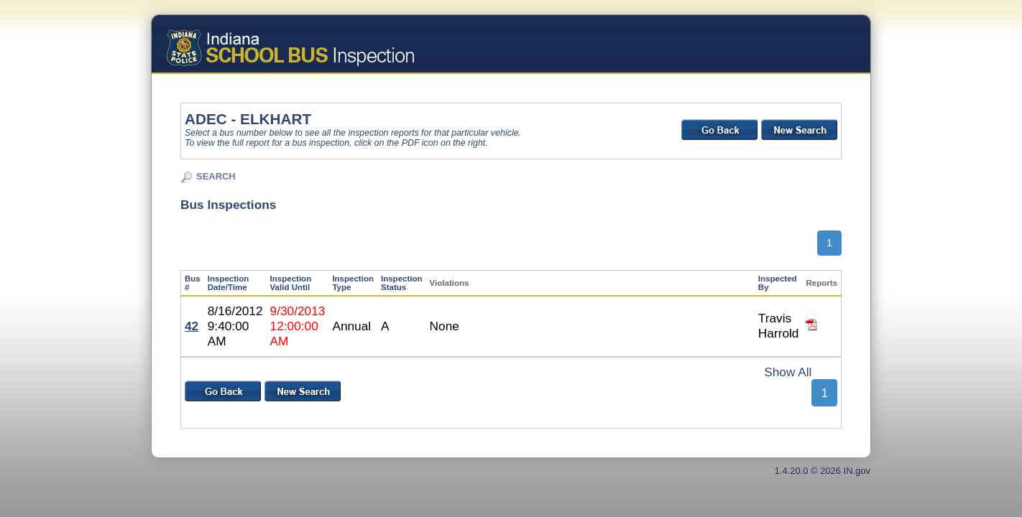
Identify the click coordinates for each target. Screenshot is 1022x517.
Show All (787, 372)
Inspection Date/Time (228, 283)
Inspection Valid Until (291, 283)
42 (191, 326)
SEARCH (216, 176)
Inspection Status (402, 283)
